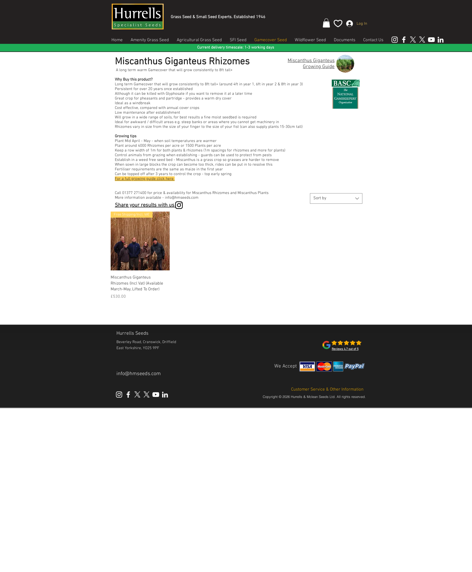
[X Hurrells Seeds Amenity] (413, 39)
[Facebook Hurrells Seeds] (404, 39)
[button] (326, 23)
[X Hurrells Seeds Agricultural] (422, 39)
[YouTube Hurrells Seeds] (431, 39)
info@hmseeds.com (138, 374)
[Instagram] (179, 205)
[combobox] (336, 198)
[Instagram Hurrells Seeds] (394, 39)
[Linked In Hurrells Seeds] (440, 39)
